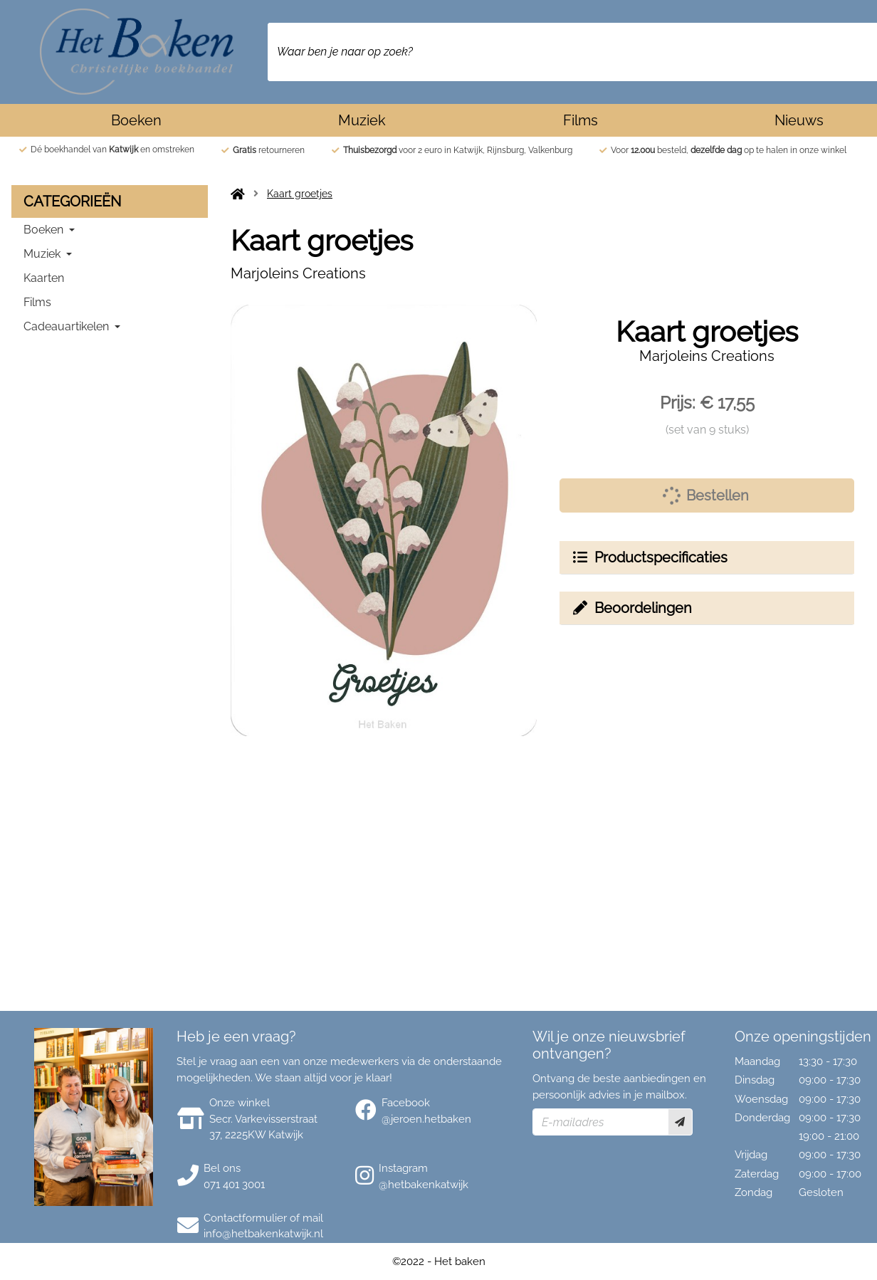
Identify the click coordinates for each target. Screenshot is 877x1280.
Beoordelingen (631, 608)
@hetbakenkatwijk (423, 1184)
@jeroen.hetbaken (426, 1119)
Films (580, 120)
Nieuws (799, 120)
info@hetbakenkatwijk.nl (263, 1233)
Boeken (136, 120)
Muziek (362, 120)
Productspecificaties (649, 557)
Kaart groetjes (299, 193)
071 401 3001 (234, 1184)
